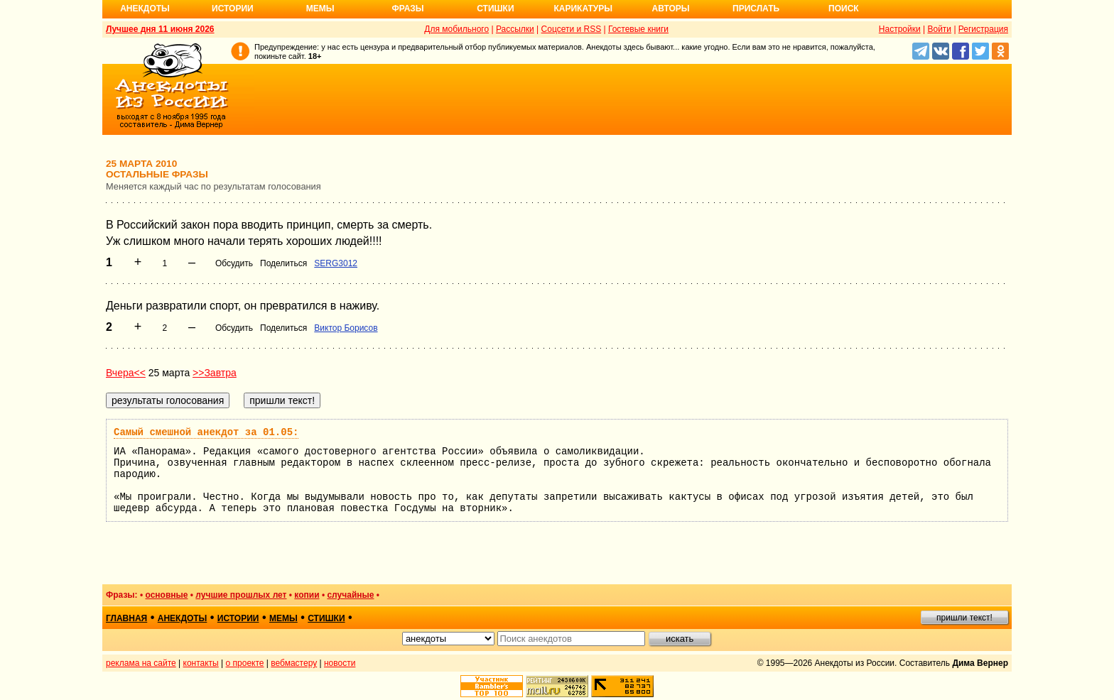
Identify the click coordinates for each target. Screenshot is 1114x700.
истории (238, 618)
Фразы (407, 8)
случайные (350, 595)
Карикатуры (582, 8)
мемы (283, 618)
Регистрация (983, 29)
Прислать (755, 8)
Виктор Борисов (345, 328)
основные (166, 595)
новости (339, 663)
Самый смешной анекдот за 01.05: (206, 432)
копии (306, 595)
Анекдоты (145, 8)
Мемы (320, 8)
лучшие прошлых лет (240, 595)
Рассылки (515, 29)
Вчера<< (126, 372)
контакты (201, 663)
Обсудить (234, 263)
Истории (233, 8)
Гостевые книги (638, 29)
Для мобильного (456, 29)
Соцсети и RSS (571, 29)
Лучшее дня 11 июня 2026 (160, 29)
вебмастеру (294, 663)
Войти (939, 29)
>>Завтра (215, 372)
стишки (326, 618)
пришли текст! (964, 618)
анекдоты (182, 618)
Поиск (843, 8)
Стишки (495, 8)
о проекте (245, 663)
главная (126, 618)
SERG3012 (335, 263)
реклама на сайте (141, 663)
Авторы (671, 8)
